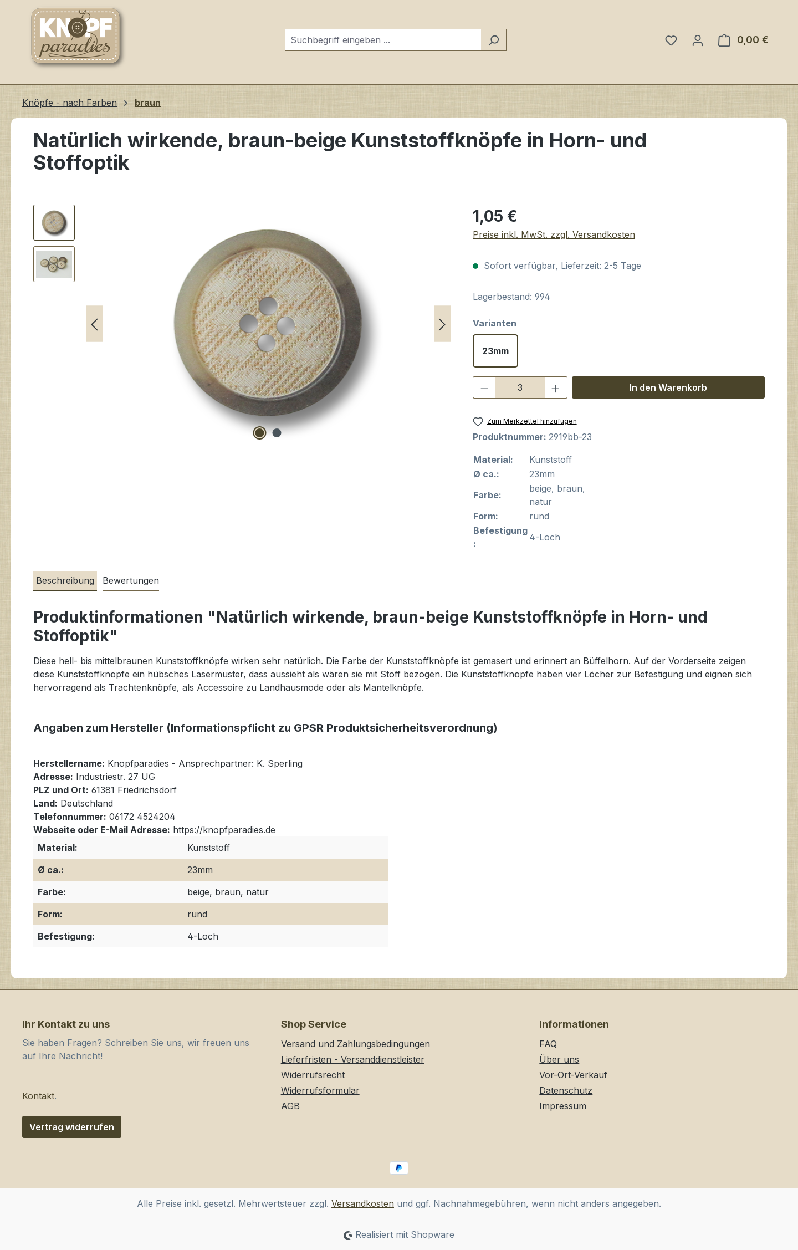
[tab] (65, 581)
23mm (495, 350)
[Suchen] (493, 40)
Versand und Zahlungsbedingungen (355, 1043)
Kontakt (38, 1095)
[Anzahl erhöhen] (555, 387)
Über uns (559, 1059)
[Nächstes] (442, 324)
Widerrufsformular (320, 1090)
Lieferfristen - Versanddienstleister (352, 1059)
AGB (290, 1105)
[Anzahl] (520, 387)
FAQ (548, 1043)
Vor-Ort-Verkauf (573, 1074)
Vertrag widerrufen (71, 1126)
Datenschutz (565, 1090)
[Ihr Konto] (697, 40)
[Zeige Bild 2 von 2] (276, 432)
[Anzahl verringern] (484, 387)
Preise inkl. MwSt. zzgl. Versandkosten (554, 234)
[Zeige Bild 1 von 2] (259, 432)
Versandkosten (362, 1203)
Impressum (562, 1105)
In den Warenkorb (668, 387)
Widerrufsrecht (313, 1074)
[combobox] (383, 40)
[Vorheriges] (94, 324)
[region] (242, 324)
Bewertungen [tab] (131, 580)
